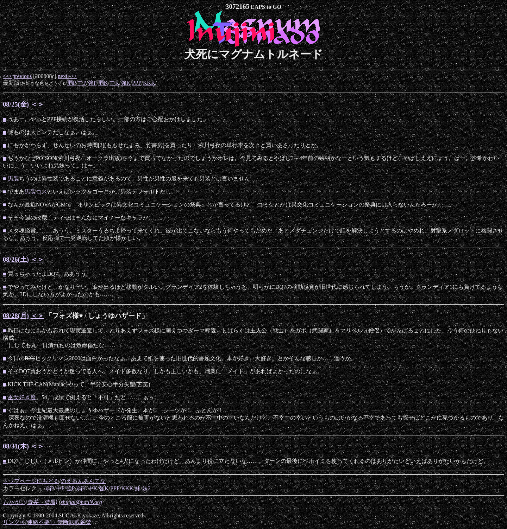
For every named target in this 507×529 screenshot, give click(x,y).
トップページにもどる (31, 481)
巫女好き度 (22, 397)
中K (114, 83)
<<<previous (17, 76)
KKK (149, 83)
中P (81, 83)
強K (126, 83)
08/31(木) (16, 446)
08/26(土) (16, 259)
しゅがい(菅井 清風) (30, 502)
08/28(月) (16, 315)
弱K (103, 83)
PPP (137, 83)
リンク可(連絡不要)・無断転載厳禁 (47, 522)
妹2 (146, 488)
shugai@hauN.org (81, 502)
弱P (71, 83)
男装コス (36, 192)
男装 (13, 178)
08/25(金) (16, 104)
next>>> (67, 76)
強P (92, 83)
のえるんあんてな (83, 481)
